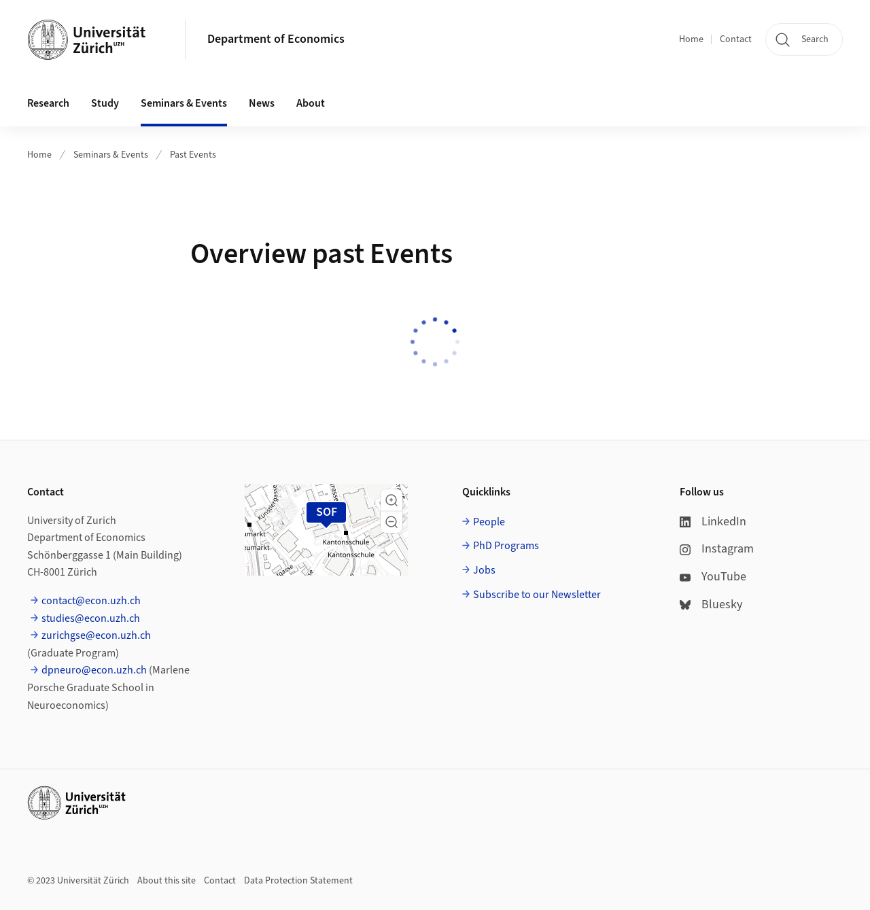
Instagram (717, 548)
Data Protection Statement (298, 881)
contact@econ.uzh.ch (91, 600)
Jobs (484, 570)
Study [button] (105, 103)
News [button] (262, 103)
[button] (391, 500)
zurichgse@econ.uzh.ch (96, 635)
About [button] (310, 103)
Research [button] (48, 103)
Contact (736, 39)
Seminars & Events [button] (184, 103)
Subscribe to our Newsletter (537, 594)
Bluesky (711, 604)
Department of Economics (276, 39)
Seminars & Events (110, 155)
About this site (166, 881)
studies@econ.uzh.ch (90, 618)
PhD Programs (506, 545)
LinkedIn (713, 521)
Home (691, 39)
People (489, 521)
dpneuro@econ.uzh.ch (94, 670)
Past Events (193, 155)
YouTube (713, 576)
